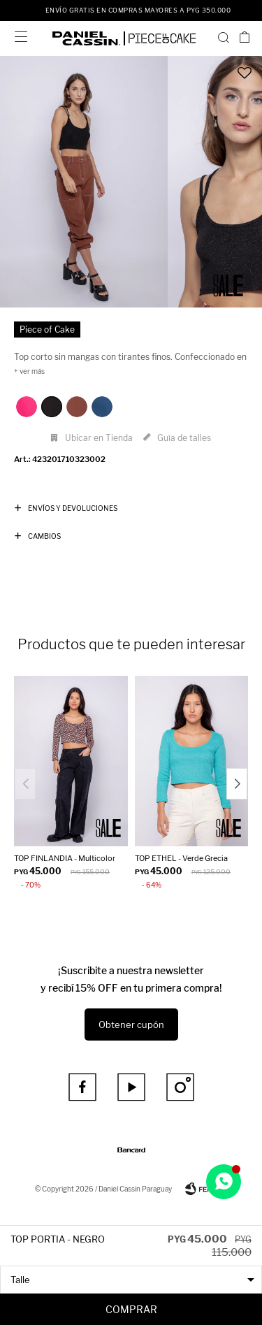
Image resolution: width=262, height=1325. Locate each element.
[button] (223, 37)
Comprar (131, 1309)
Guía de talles (184, 438)
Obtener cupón (131, 1024)
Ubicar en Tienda (99, 438)
